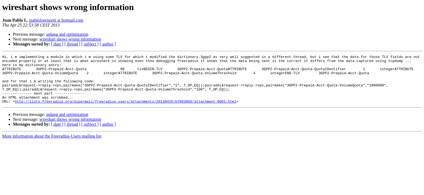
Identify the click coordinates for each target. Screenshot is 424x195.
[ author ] (108, 44)
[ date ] (57, 44)
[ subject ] (90, 44)
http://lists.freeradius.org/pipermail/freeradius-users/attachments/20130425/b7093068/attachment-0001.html (125, 111)
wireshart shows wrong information (70, 39)
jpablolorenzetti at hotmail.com (56, 20)
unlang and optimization (67, 34)
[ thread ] (72, 44)
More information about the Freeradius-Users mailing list (51, 146)
